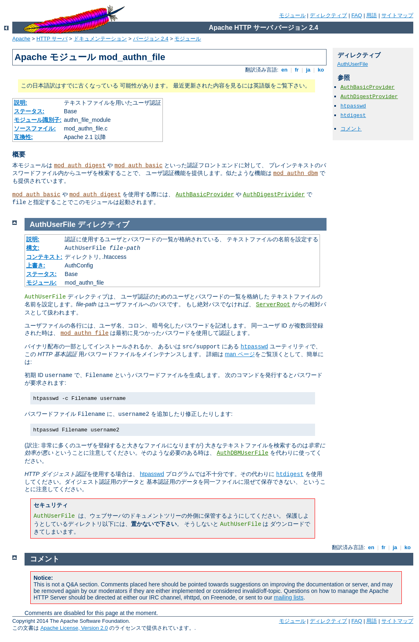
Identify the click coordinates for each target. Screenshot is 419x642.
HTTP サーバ (52, 39)
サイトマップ (397, 15)
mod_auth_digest (80, 165)
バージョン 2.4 (151, 39)
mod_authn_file (85, 333)
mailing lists (288, 597)
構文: (33, 248)
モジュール (292, 15)
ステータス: (29, 111)
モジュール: (41, 282)
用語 (371, 15)
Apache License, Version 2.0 (74, 628)
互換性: (23, 137)
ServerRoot (273, 304)
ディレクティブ (328, 15)
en (284, 70)
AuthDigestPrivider (274, 194)
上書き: (35, 265)
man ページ (240, 354)
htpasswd (353, 106)
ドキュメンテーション (100, 39)
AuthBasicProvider (205, 194)
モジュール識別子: (38, 120)
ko (320, 70)
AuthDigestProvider (369, 97)
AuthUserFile (352, 64)
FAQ (356, 15)
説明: (20, 102)
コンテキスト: (44, 257)
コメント (351, 129)
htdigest (353, 115)
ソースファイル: (35, 128)
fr (296, 70)
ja (308, 70)
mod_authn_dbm (295, 173)
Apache (21, 39)
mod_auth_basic (139, 165)
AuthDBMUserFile (242, 453)
